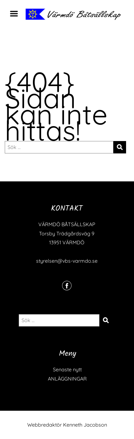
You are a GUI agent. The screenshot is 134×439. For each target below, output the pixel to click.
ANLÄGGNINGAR (67, 378)
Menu (16, 13)
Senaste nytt (67, 369)
